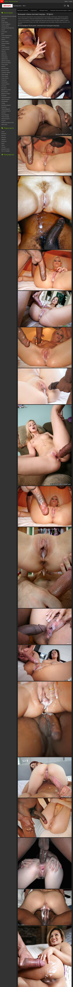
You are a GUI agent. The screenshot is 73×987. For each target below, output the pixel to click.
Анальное (3, 133)
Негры (3, 145)
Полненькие (4, 82)
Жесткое (3, 135)
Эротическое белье (6, 62)
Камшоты (3, 137)
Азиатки (3, 66)
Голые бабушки (5, 114)
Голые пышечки (5, 47)
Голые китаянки (5, 84)
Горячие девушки (5, 109)
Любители (3, 141)
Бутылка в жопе (5, 70)
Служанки (3, 53)
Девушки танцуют (5, 93)
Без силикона (4, 91)
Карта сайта (4, 124)
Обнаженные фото (5, 97)
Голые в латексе (5, 37)
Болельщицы (4, 22)
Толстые (3, 147)
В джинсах (3, 107)
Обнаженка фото (5, 118)
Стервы (3, 103)
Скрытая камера (5, 43)
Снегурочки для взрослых (7, 28)
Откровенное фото (6, 111)
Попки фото (4, 31)
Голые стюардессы (5, 24)
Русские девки (4, 68)
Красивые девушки (6, 105)
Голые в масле (4, 78)
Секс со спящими (5, 151)
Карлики (3, 139)
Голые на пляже (5, 49)
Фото (23, 6)
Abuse (66, 1)
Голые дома (4, 18)
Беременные (4, 58)
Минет (3, 143)
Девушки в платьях (6, 89)
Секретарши (4, 57)
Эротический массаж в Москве (8, 16)
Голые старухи (4, 41)
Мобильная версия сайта (7, 122)
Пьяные (3, 45)
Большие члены (5, 149)
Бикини (3, 39)
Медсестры (4, 55)
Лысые (3, 20)
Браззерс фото (16, 6)
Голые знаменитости (6, 35)
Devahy (6, 6)
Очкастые (3, 86)
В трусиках (4, 95)
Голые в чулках (5, 26)
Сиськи (3, 29)
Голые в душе (4, 76)
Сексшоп (3, 113)
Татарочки (3, 80)
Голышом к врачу (5, 72)
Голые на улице (5, 116)
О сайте (70, 1)
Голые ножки (4, 64)
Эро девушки (4, 101)
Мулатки (3, 51)
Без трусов (4, 87)
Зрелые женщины (5, 60)
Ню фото (3, 120)
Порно (3, 131)
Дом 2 (2, 33)
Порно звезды (4, 74)
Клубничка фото (5, 99)
